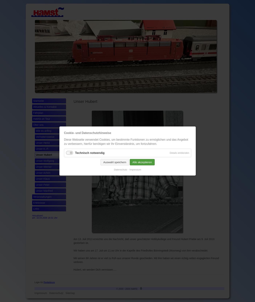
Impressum (135, 169)
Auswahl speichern (114, 162)
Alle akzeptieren (142, 162)
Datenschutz (120, 169)
